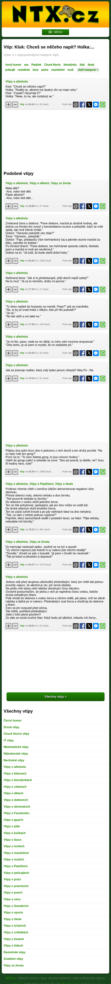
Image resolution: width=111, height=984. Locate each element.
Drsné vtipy (11, 727)
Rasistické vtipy (14, 952)
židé (82, 64)
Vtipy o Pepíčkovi (41, 483)
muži (70, 69)
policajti (10, 69)
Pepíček (36, 64)
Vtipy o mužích (14, 859)
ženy (35, 69)
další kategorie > (88, 69)
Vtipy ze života (61, 183)
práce (44, 69)
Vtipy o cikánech (15, 786)
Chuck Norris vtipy (16, 733)
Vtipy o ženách (14, 939)
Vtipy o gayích (13, 819)
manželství (58, 69)
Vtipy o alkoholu (17, 81)
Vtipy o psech (13, 892)
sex (26, 64)
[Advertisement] (55, 138)
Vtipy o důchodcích (17, 806)
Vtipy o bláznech (15, 773)
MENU (55, 32)
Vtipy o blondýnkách (18, 780)
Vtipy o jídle (12, 826)
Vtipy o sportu (13, 912)
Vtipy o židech (13, 945)
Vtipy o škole (64, 483)
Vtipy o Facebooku (16, 813)
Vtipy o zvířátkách (16, 932)
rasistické (24, 69)
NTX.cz (11, 978)
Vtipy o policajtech (16, 872)
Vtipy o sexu (12, 899)
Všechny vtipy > (55, 696)
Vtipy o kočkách (15, 833)
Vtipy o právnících (16, 886)
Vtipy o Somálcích (16, 905)
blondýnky (70, 64)
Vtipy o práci (12, 879)
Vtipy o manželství (16, 852)
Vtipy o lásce (12, 839)
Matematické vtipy (16, 746)
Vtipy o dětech (39, 183)
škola (90, 64)
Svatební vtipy (13, 958)
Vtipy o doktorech (16, 799)
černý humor (13, 64)
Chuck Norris (52, 64)
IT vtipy (9, 740)
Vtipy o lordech (14, 846)
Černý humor (13, 720)
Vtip (22, 104)
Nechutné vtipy (14, 760)
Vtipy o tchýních (15, 925)
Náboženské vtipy (16, 753)
